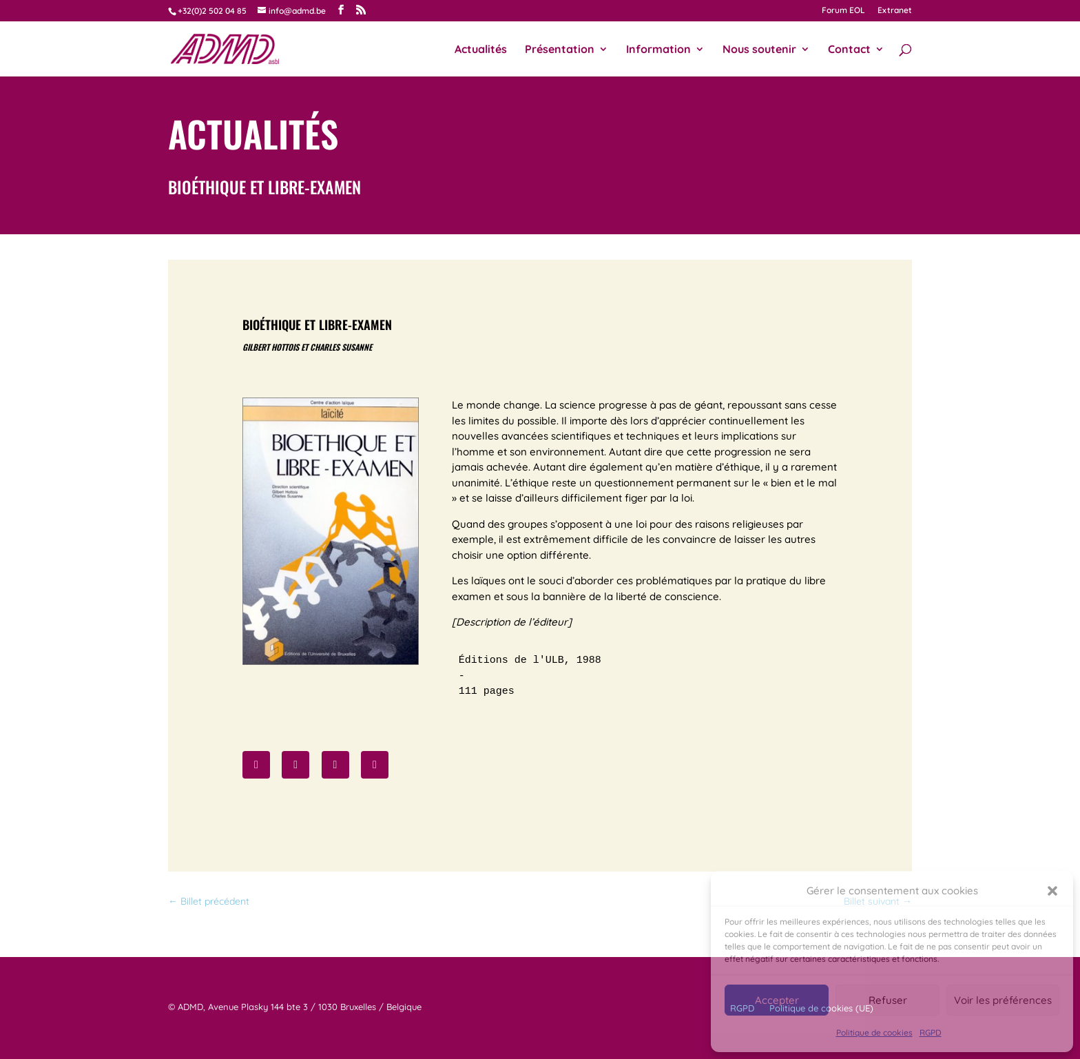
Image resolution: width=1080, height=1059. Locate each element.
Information (658, 50)
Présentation (559, 50)
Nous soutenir (759, 50)
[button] (1052, 891)
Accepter (777, 1000)
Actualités (481, 50)
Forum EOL (843, 10)
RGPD (931, 1032)
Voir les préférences (1003, 1000)
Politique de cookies (874, 1032)
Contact (849, 50)
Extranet (895, 10)
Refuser (888, 1000)
